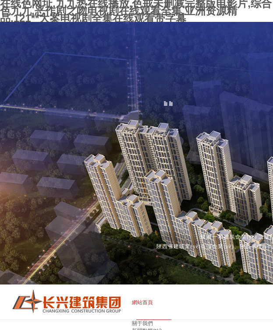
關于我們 (142, 323)
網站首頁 (142, 302)
